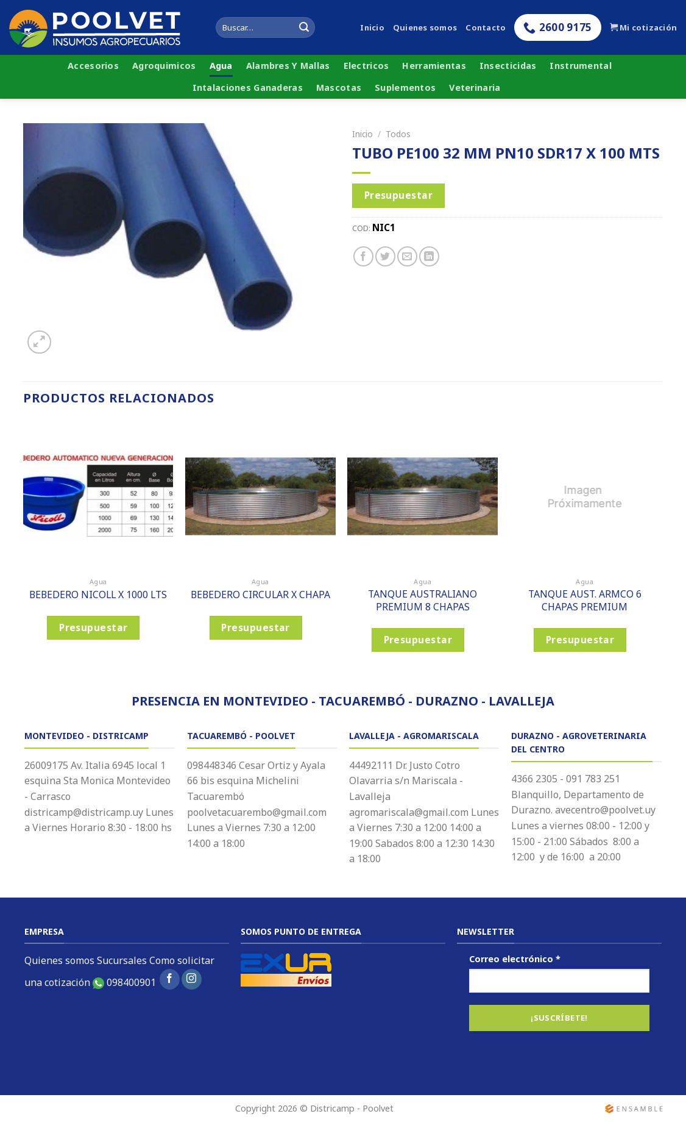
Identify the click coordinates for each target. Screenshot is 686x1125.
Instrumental (580, 65)
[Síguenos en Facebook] (170, 979)
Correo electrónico (514, 959)
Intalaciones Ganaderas (248, 87)
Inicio (372, 27)
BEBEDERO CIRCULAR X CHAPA (260, 594)
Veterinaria (474, 87)
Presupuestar (398, 195)
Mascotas (338, 87)
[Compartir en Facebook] (363, 256)
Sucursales (122, 960)
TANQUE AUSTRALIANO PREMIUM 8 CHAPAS (422, 600)
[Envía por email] (407, 256)
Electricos (366, 65)
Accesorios (93, 65)
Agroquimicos (164, 65)
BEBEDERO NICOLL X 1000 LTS (98, 594)
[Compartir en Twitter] (385, 256)
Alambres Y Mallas (288, 65)
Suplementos (405, 87)
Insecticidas (507, 65)
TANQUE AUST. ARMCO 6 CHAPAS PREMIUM (585, 600)
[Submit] (304, 27)
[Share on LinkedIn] (429, 256)
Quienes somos (425, 27)
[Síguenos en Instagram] (192, 979)
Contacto (485, 27)
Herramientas (433, 65)
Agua (221, 65)
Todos (398, 134)
